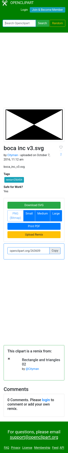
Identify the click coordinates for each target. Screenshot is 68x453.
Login (24, 9)
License (27, 448)
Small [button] (29, 213)
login (46, 400)
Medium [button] (42, 213)
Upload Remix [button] (34, 234)
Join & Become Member (47, 9)
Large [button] (56, 213)
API (62, 448)
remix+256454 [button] (14, 179)
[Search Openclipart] (19, 23)
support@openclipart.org (34, 437)
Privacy (15, 448)
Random (57, 23)
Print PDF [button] (34, 226)
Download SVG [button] (34, 205)
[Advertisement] (34, 72)
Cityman (12, 155)
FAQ (6, 448)
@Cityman (32, 369)
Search (42, 23)
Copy (55, 250)
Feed (55, 448)
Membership (42, 448)
